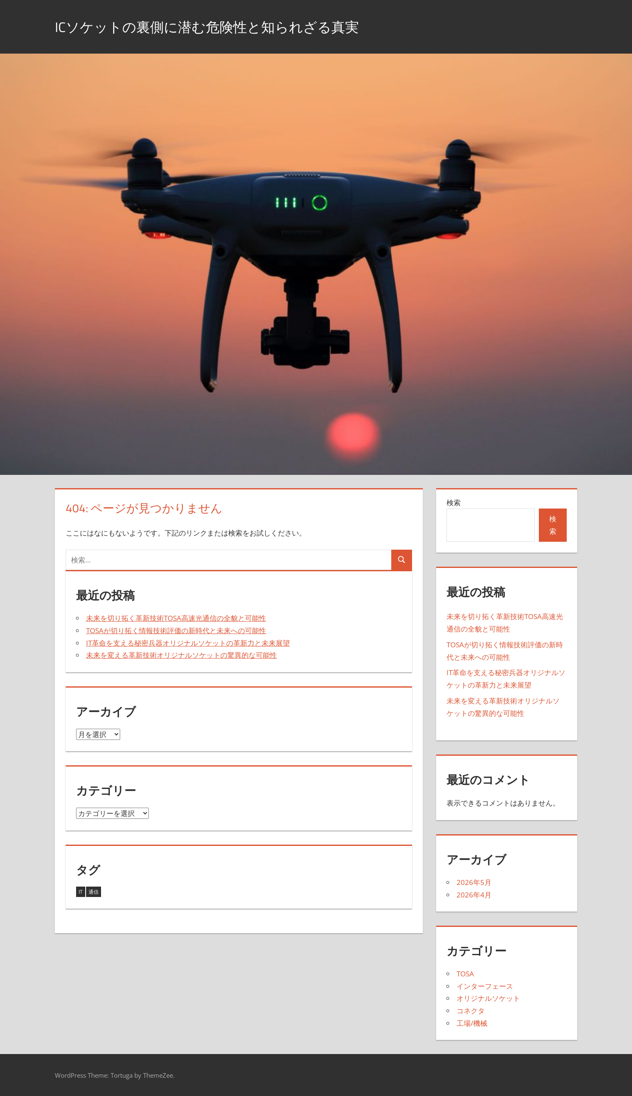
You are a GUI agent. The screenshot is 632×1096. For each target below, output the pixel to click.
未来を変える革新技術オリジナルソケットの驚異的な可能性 (181, 655)
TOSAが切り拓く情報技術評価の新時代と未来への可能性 (176, 630)
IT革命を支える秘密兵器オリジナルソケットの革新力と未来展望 (188, 643)
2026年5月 (474, 882)
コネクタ (471, 1010)
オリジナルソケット (488, 998)
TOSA (465, 973)
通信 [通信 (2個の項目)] (94, 891)
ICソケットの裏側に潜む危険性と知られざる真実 (220, 26)
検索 (454, 502)
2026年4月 (474, 894)
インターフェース (485, 986)
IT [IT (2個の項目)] (81, 891)
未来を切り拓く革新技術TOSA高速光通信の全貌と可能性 (176, 618)
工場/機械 (472, 1023)
